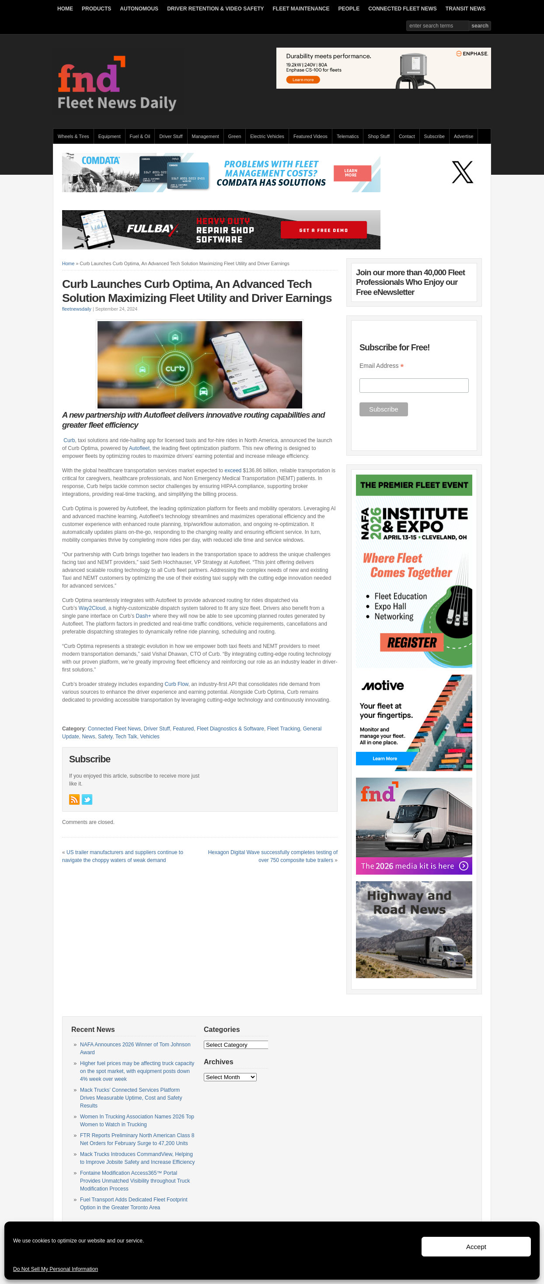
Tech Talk (126, 737)
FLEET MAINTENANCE (300, 9)
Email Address (381, 366)
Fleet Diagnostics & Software (230, 729)
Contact (407, 136)
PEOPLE (348, 9)
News (88, 737)
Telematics (348, 136)
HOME (65, 9)
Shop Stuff (379, 136)
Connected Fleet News (114, 729)
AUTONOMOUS (139, 9)
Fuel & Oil (140, 136)
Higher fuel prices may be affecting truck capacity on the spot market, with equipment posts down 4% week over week (137, 1071)
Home (68, 263)
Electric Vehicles (267, 136)
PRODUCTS (96, 9)
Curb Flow (176, 684)
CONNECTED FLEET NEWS (402, 9)
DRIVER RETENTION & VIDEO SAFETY (215, 9)
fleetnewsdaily (76, 308)
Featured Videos (310, 136)
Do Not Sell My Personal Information (55, 1269)
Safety (105, 737)
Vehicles (150, 737)
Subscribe (434, 136)
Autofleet (139, 448)
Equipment (109, 136)
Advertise (463, 136)
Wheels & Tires (73, 136)
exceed (233, 470)
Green (234, 136)
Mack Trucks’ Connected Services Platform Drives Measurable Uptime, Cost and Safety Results (131, 1098)
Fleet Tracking (283, 729)
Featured (183, 729)
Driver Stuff (170, 136)
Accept (476, 1246)
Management (205, 136)
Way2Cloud (92, 608)
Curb (69, 440)
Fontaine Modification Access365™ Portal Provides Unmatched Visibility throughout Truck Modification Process (135, 1181)
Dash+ (143, 616)
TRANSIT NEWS (465, 9)
